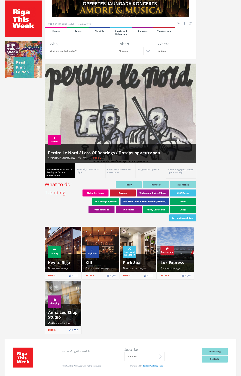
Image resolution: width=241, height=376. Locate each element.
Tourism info (164, 30)
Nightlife (99, 30)
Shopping (143, 30)
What (54, 44)
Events (56, 30)
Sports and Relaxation (121, 32)
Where (164, 44)
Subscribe (131, 350)
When (123, 44)
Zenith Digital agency (153, 366)
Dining (78, 30)
